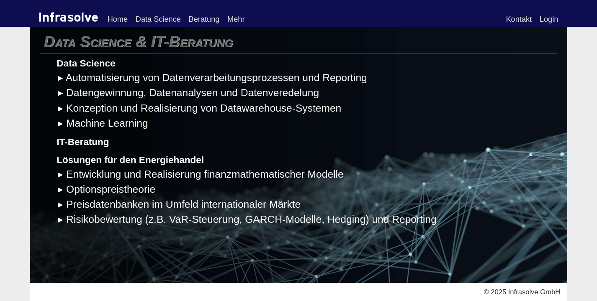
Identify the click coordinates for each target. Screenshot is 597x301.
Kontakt (519, 19)
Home (118, 19)
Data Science (158, 19)
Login (549, 19)
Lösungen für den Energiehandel (130, 160)
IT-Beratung (83, 142)
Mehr (235, 19)
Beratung (204, 19)
